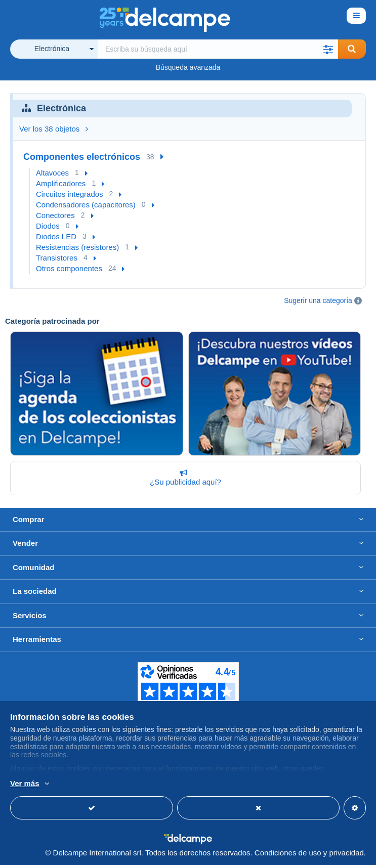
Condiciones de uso (288, 852)
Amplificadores (61, 183)
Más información (158, 784)
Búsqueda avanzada (188, 67)
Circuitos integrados (69, 194)
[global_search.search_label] (218, 49)
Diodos (48, 226)
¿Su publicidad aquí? (183, 477)
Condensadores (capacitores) (86, 204)
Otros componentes (69, 268)
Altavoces (52, 172)
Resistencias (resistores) (77, 247)
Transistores (56, 257)
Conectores (55, 215)
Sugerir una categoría (318, 300)
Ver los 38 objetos (53, 128)
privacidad (346, 852)
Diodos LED (56, 236)
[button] (328, 49)
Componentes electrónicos (81, 157)
